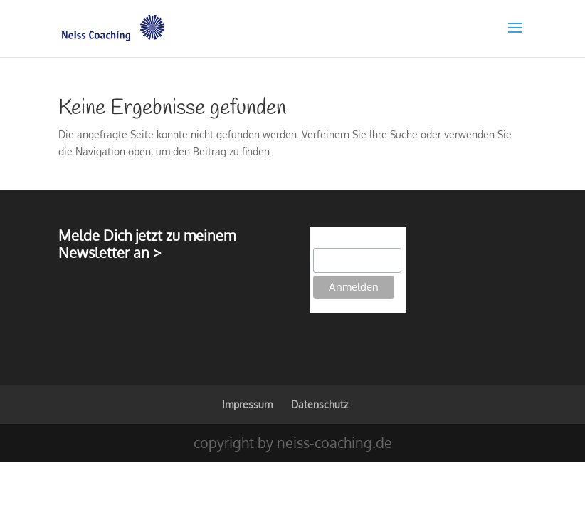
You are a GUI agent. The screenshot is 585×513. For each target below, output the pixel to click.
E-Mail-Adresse (347, 240)
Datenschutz (319, 404)
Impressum (247, 404)
